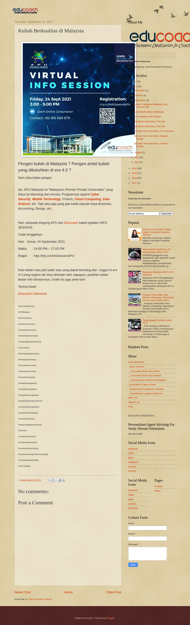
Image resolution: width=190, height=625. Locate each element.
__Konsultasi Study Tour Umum (144, 371)
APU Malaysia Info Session (147, 116)
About (158, 490)
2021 (134, 86)
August (138, 152)
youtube (132, 466)
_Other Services (136, 366)
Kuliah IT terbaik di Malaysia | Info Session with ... (151, 105)
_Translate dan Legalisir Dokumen (145, 393)
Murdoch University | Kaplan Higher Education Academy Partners (157, 232)
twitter (131, 453)
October (138, 95)
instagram (133, 462)
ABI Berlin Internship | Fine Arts (149, 121)
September (140, 100)
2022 (134, 81)
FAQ (130, 406)
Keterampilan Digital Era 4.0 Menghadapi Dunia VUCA (157, 250)
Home (68, 592)
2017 (134, 183)
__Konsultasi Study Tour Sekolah (144, 375)
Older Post (113, 592)
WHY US (132, 397)
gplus (131, 457)
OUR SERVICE (136, 362)
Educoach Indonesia (32, 293)
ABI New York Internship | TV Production (154, 131)
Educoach (71, 223)
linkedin (132, 471)
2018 (134, 178)
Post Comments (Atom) (40, 599)
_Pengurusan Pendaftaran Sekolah (145, 389)
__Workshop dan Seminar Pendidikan (147, 380)
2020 (134, 168)
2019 (134, 173)
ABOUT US (134, 402)
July (136, 157)
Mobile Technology (46, 199)
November (140, 90)
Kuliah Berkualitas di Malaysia (149, 112)
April (137, 162)
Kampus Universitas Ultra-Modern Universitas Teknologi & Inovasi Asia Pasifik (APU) (158, 297)
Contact (158, 486)
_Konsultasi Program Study (142, 384)
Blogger (110, 618)
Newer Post (23, 592)
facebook (132, 448)
